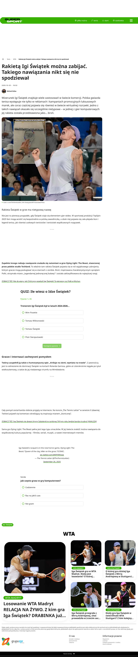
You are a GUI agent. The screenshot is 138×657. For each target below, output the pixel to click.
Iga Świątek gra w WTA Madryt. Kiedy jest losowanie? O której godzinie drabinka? (85, 572)
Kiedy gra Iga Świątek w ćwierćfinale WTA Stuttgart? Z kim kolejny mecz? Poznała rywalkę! (119, 614)
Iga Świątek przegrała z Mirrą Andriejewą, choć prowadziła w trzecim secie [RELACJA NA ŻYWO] (86, 614)
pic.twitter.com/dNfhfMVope (52, 455)
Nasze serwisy (69, 654)
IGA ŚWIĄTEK (7, 525)
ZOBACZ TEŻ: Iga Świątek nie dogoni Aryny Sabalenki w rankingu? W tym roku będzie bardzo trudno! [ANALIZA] (49, 421)
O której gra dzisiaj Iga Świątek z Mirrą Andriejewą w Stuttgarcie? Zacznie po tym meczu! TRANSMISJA (120, 572)
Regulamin (106, 639)
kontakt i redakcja (74, 639)
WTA (14, 59)
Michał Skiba (11, 91)
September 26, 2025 (52, 461)
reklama (71, 642)
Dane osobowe (107, 644)
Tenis (8, 59)
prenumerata (73, 641)
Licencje (105, 641)
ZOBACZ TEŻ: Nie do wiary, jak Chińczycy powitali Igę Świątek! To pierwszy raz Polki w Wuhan (41, 281)
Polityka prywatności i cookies (111, 642)
